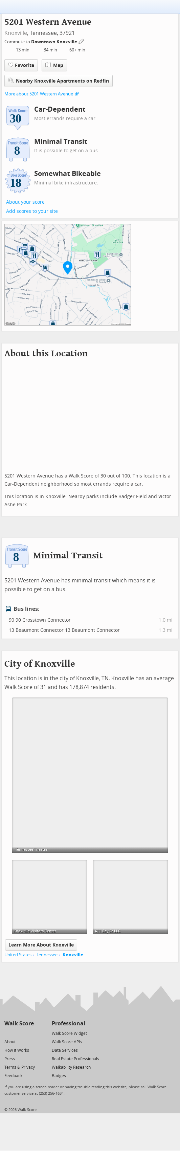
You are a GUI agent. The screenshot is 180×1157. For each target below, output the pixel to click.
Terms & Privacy (19, 1067)
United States (17, 954)
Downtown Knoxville (54, 41)
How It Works (16, 1050)
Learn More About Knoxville (41, 945)
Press (9, 1058)
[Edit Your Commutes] (81, 41)
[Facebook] (19, 1033)
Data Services (65, 1050)
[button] (68, 268)
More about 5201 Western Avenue (38, 93)
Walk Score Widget (69, 1033)
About (10, 1042)
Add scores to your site (32, 211)
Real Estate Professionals (75, 1058)
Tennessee (47, 954)
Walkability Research (71, 1067)
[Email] (29, 1033)
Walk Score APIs (67, 1042)
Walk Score (19, 1023)
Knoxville (15, 33)
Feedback (13, 1075)
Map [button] (54, 65)
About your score (25, 202)
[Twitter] (8, 1033)
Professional (68, 1023)
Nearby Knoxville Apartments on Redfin (58, 80)
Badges (59, 1075)
